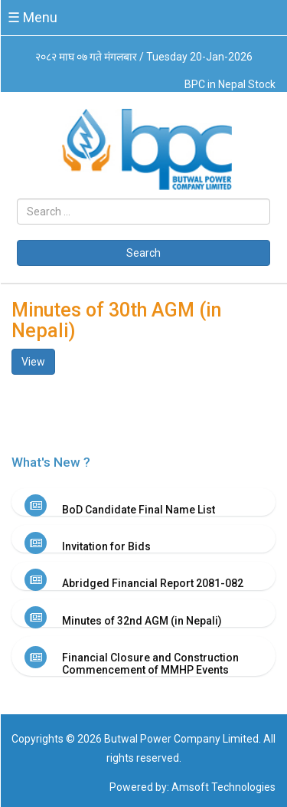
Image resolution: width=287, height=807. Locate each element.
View (33, 362)
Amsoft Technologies (223, 787)
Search (143, 253)
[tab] (143, 502)
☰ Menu (32, 17)
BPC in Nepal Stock (230, 84)
